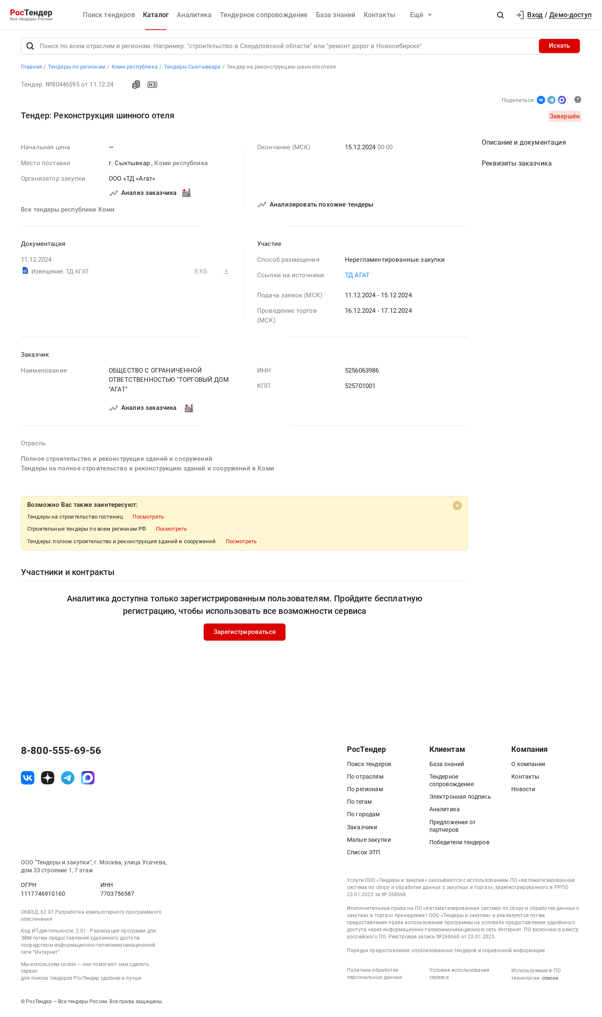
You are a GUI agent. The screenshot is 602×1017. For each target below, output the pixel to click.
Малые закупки (369, 841)
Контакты (379, 15)
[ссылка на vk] (27, 780)
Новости (523, 790)
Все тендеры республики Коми (68, 211)
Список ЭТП (363, 854)
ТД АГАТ (357, 277)
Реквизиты (517, 165)
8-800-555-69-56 (61, 752)
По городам (363, 816)
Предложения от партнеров (452, 827)
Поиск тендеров (109, 15)
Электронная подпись (460, 798)
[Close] (457, 507)
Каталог (156, 15)
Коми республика (180, 165)
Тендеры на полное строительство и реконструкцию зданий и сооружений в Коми (147, 470)
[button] (500, 15)
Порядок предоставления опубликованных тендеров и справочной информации (446, 953)
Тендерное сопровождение (264, 15)
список (550, 980)
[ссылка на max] (87, 780)
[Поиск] (30, 48)
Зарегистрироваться (244, 634)
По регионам (365, 790)
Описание (524, 144)
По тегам (359, 803)
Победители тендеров (459, 844)
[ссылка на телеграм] (67, 780)
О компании (528, 765)
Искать (559, 47)
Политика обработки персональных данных (374, 975)
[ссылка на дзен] (47, 780)
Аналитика (194, 15)
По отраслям (365, 778)
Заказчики (362, 828)
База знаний (336, 15)
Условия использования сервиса (459, 975)
